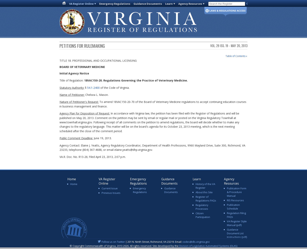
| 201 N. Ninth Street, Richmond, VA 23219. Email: (154, 242)
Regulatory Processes (202, 207)
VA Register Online (81, 3)
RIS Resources (235, 200)
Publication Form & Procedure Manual (236, 192)
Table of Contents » (236, 56)
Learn (169, 3)
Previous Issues (111, 193)
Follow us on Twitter (113, 242)
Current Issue (110, 188)
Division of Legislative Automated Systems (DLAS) (208, 246)
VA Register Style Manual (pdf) (237, 223)
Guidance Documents (148, 3)
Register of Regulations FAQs (206, 198)
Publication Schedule (233, 206)
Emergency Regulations (114, 3)
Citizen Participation (203, 215)
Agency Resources (190, 3)
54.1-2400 (93, 88)
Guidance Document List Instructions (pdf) (237, 233)
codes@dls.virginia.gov (196, 242)
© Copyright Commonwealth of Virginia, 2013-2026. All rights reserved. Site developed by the (153, 246)
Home (73, 184)
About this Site (204, 192)
